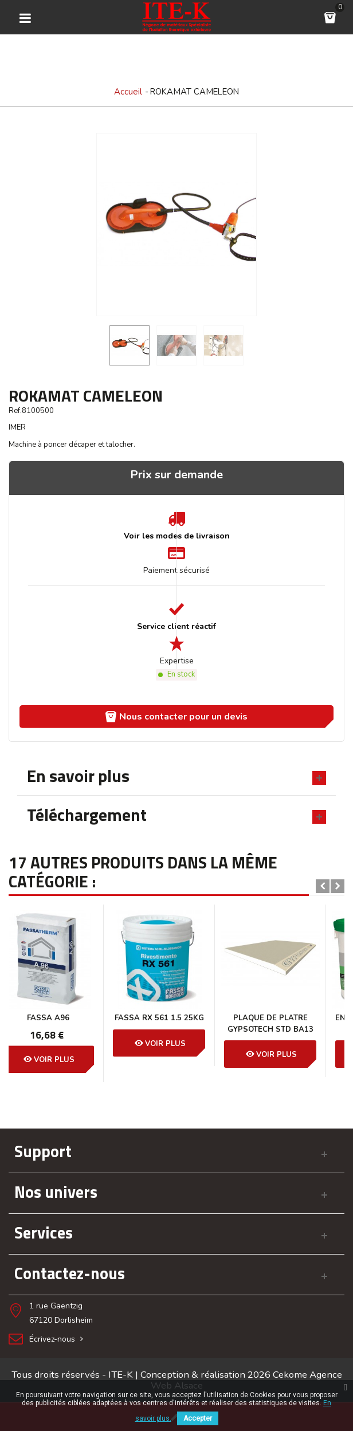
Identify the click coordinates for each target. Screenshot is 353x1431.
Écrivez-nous (57, 1339)
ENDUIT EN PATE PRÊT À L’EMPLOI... (286, 1024)
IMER (17, 427)
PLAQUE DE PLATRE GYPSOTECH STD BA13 (175, 1024)
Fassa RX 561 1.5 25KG (64, 1018)
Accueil (128, 91)
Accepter (197, 1418)
